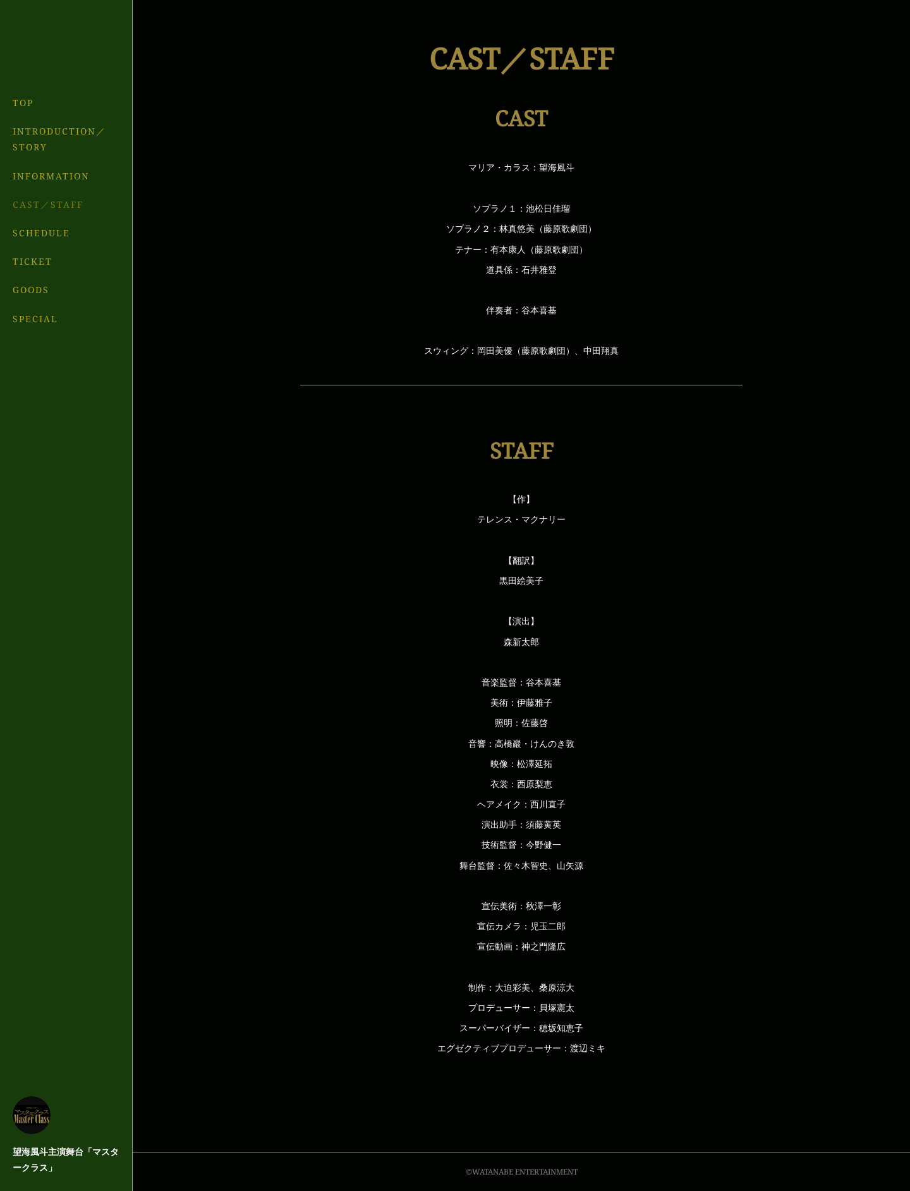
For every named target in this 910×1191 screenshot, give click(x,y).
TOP (23, 103)
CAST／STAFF (48, 204)
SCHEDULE (41, 233)
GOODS (31, 290)
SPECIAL (35, 319)
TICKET (32, 261)
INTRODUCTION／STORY (59, 139)
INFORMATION (51, 176)
